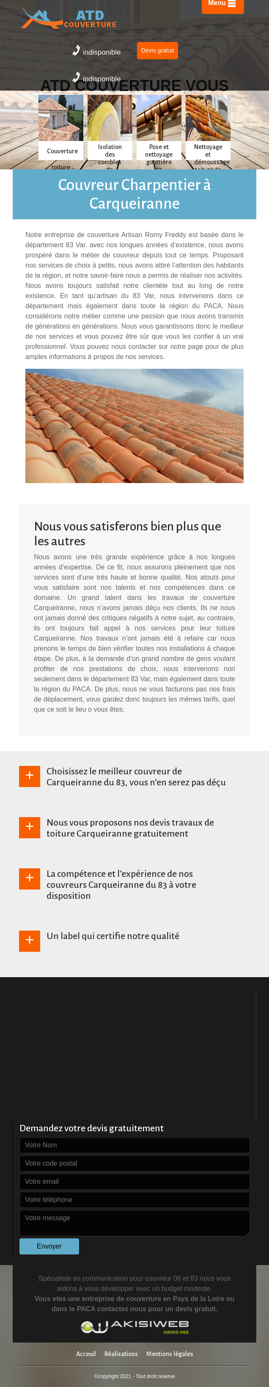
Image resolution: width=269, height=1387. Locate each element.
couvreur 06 (163, 1278)
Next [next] (242, 114)
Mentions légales (169, 1354)
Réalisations (121, 1354)
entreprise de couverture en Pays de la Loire (153, 1298)
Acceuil (86, 1354)
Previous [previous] (27, 114)
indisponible (96, 50)
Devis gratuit (157, 50)
